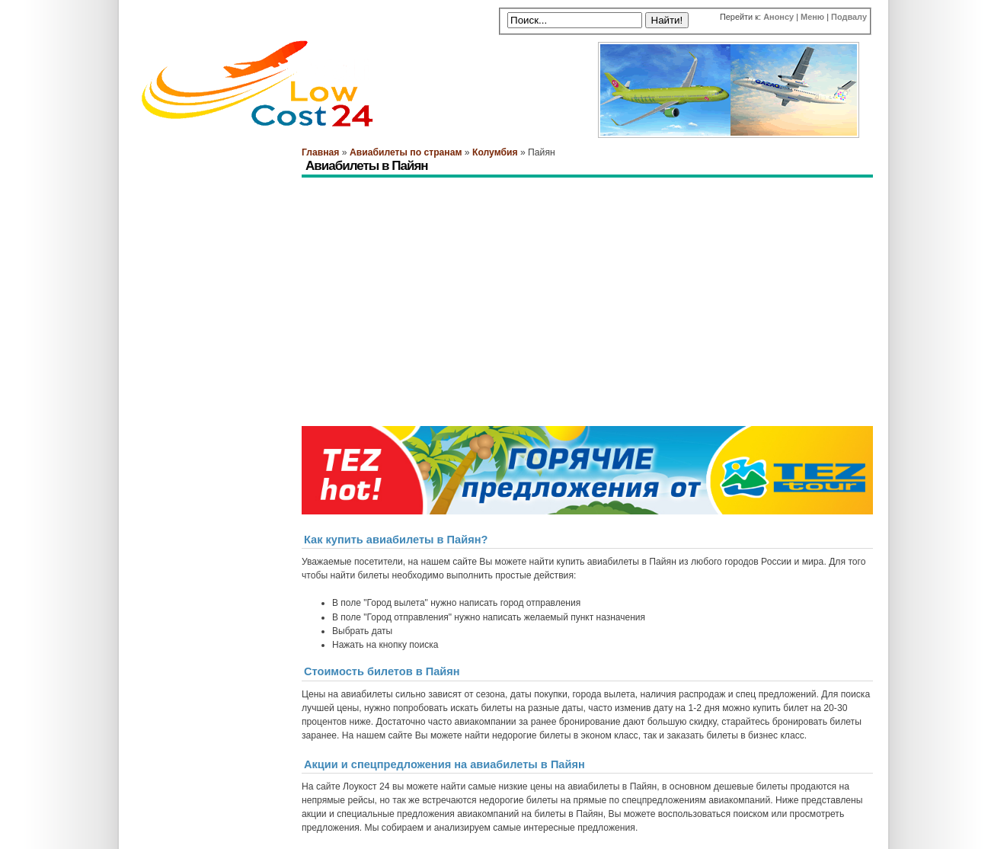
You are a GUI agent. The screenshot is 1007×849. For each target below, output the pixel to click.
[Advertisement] (579, 219)
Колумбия (495, 152)
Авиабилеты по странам (406, 152)
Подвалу (849, 16)
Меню (812, 16)
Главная (320, 152)
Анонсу (778, 16)
